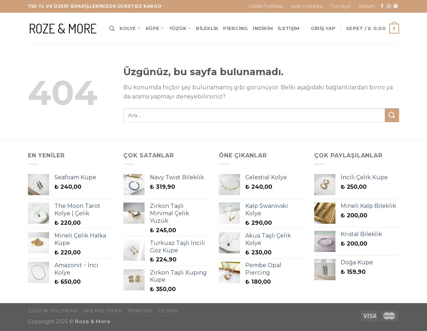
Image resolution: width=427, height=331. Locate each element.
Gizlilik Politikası (265, 6)
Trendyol (341, 6)
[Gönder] (392, 115)
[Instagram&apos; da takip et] (389, 6)
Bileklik (207, 28)
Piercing (235, 28)
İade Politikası (306, 6)
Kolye (130, 28)
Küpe (155, 28)
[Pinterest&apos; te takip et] (395, 6)
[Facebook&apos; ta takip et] (382, 6)
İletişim (366, 6)
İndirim (263, 28)
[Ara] (112, 28)
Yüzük (180, 28)
